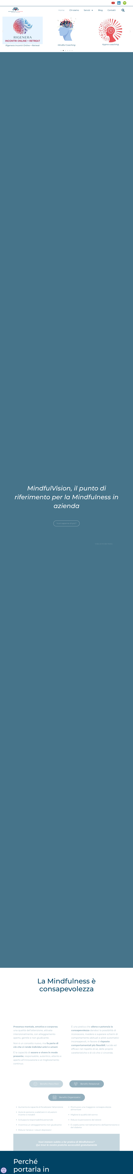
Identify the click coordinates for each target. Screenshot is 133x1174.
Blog (100, 10)
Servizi (88, 10)
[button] (123, 10)
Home (61, 10)
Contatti (112, 10)
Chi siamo (74, 10)
